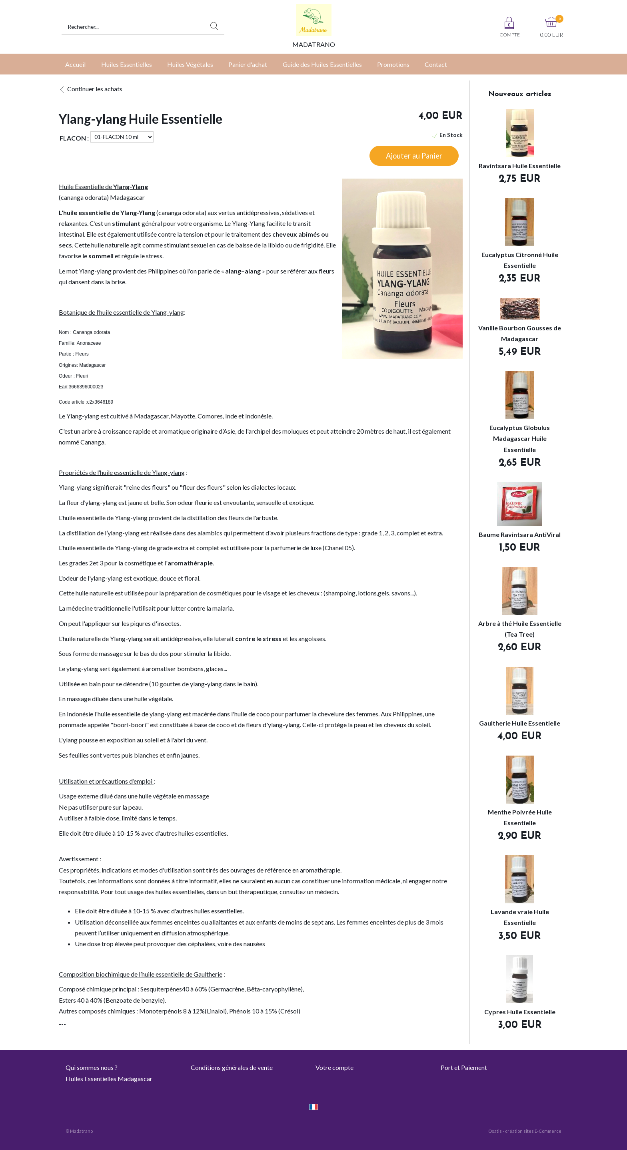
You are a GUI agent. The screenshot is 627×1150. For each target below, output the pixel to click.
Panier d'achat (247, 64)
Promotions (393, 64)
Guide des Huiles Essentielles (322, 64)
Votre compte (334, 1067)
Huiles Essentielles (126, 64)
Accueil (75, 64)
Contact (436, 64)
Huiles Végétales (190, 64)
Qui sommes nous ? (92, 1067)
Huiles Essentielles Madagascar (109, 1078)
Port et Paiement (464, 1067)
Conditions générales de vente (232, 1067)
